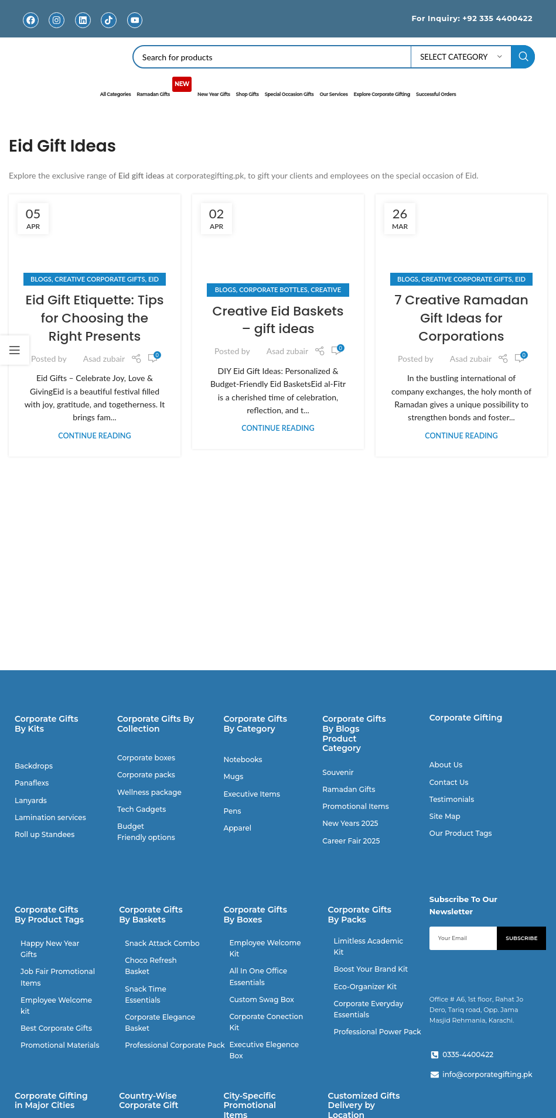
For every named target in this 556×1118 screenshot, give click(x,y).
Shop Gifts (247, 94)
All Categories (115, 94)
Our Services (333, 94)
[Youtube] (134, 20)
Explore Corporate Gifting (381, 94)
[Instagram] (56, 20)
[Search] (333, 56)
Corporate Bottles (273, 289)
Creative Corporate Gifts (99, 278)
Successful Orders (436, 94)
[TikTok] (108, 20)
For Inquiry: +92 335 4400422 (471, 18)
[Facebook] (30, 20)
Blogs (41, 278)
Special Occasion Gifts (289, 94)
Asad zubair (104, 358)
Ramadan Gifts (164, 89)
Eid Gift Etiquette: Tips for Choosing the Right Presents (94, 317)
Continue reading (94, 435)
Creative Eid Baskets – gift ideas (277, 319)
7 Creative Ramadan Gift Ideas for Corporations (461, 317)
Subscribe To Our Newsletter (463, 905)
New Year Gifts (213, 94)
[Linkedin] (82, 20)
